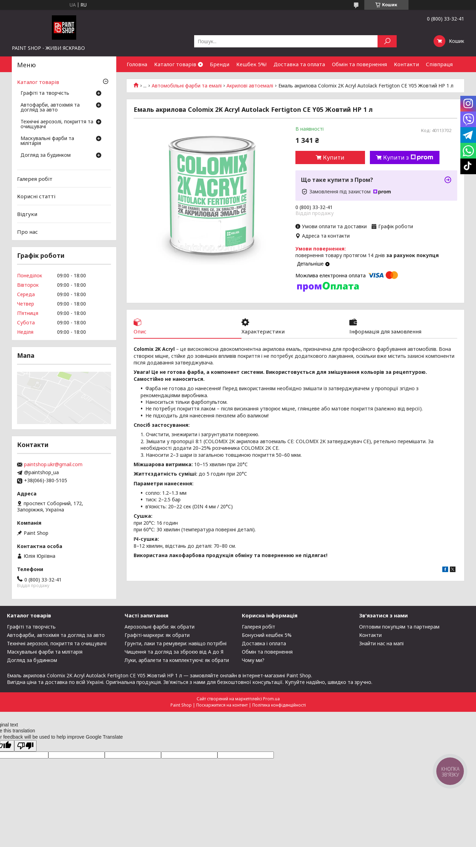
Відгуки (27, 213)
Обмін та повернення (359, 64)
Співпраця (439, 64)
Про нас (27, 231)
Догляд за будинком (46, 155)
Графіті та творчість (45, 93)
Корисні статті (36, 196)
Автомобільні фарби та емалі (187, 86)
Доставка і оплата (264, 643)
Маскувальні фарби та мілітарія (47, 141)
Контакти (406, 64)
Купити (333, 157)
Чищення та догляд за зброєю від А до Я (174, 651)
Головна (137, 64)
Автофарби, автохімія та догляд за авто (50, 107)
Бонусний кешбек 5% (267, 635)
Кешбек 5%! (251, 64)
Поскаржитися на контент (222, 705)
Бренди (219, 64)
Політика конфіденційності (279, 705)
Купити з (408, 157)
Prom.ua (271, 699)
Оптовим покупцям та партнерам (399, 626)
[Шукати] (387, 41)
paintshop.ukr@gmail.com (53, 464)
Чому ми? (253, 660)
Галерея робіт (35, 178)
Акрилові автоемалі (250, 86)
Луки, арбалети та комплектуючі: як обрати (177, 660)
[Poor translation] (25, 746)
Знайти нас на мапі (381, 643)
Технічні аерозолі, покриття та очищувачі (57, 124)
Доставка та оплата (299, 64)
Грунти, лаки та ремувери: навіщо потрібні (176, 643)
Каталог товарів (175, 64)
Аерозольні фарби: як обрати (160, 626)
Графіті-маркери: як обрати (157, 635)
